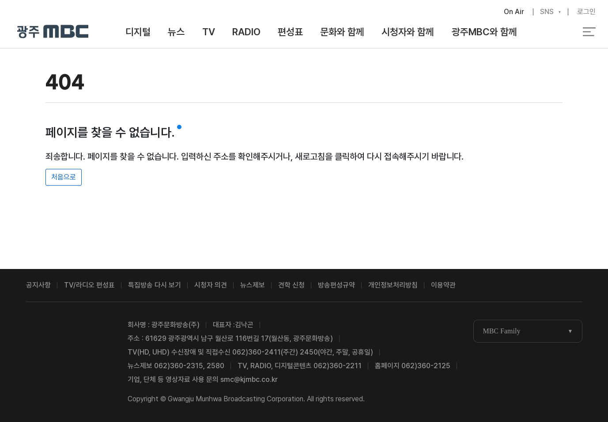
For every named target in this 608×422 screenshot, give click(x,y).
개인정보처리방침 (393, 285)
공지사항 (38, 285)
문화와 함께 (342, 31)
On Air (514, 11)
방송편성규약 (336, 285)
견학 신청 (291, 285)
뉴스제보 (252, 285)
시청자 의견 (210, 285)
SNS (547, 11)
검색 (551, 32)
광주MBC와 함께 (484, 31)
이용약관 (443, 285)
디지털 (138, 31)
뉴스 (176, 31)
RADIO (246, 31)
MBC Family (501, 331)
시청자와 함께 (407, 31)
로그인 (586, 11)
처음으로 (63, 177)
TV (208, 31)
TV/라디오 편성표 (89, 285)
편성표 (290, 31)
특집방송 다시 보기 (154, 285)
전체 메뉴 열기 (589, 31)
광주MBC (53, 32)
